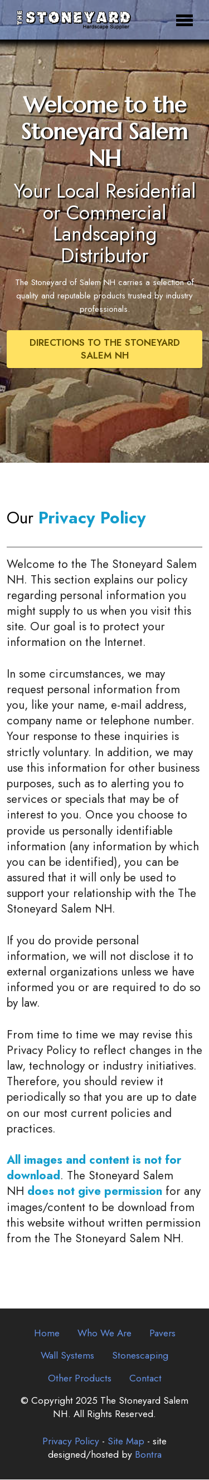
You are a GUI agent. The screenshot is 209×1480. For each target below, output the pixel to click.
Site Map (126, 1442)
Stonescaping (140, 1356)
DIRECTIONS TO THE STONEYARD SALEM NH (104, 350)
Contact (145, 1378)
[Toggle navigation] (184, 19)
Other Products (79, 1378)
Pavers (162, 1334)
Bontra (148, 1455)
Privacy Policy (70, 1442)
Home (47, 1334)
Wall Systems (67, 1356)
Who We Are (104, 1334)
